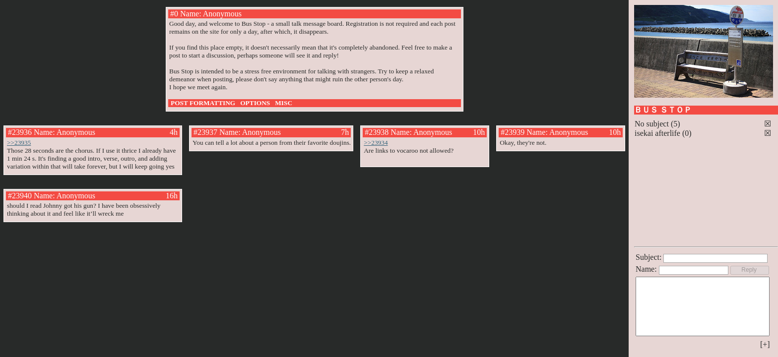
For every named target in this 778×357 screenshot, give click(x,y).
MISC (283, 103)
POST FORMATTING (203, 103)
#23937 (205, 132)
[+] (765, 344)
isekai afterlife (657, 133)
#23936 (20, 132)
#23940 (20, 195)
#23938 (377, 132)
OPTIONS (255, 103)
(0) (687, 133)
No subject (653, 123)
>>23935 (19, 142)
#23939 (512, 132)
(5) (675, 123)
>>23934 (376, 142)
